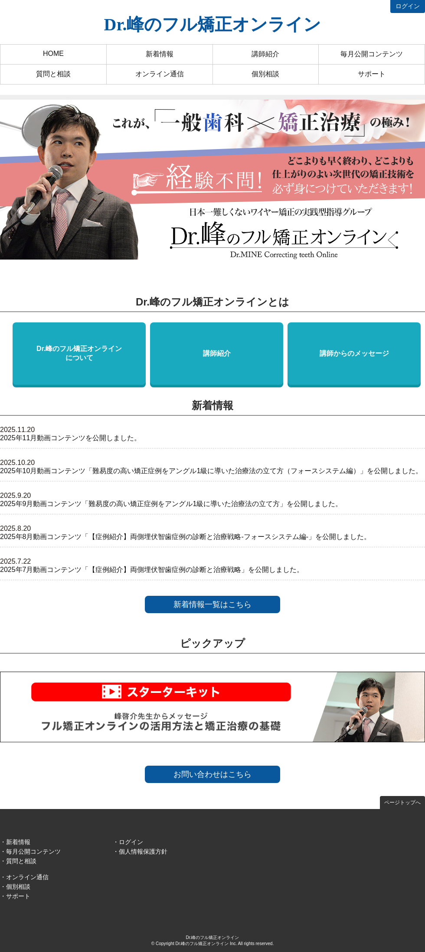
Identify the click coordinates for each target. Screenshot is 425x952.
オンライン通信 (159, 74)
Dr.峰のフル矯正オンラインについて (79, 353)
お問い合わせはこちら (212, 774)
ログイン (408, 6)
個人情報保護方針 (143, 851)
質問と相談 (53, 74)
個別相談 (265, 74)
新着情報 (159, 54)
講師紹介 (265, 54)
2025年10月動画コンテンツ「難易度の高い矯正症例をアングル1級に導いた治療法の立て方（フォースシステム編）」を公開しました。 (211, 470)
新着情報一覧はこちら (212, 604)
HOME (53, 53)
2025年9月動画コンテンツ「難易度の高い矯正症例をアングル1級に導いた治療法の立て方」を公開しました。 (171, 503)
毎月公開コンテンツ (371, 54)
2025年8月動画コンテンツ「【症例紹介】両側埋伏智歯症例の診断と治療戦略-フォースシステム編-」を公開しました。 (185, 536)
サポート (372, 74)
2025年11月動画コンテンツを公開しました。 (70, 438)
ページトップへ (402, 802)
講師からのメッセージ (354, 353)
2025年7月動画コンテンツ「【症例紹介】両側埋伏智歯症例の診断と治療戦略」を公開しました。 (152, 569)
